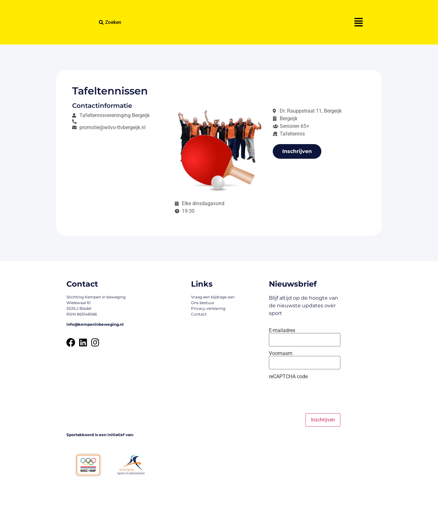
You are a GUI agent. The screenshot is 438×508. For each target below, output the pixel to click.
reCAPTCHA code (288, 376)
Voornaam (280, 353)
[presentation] (317, 396)
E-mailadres (282, 330)
